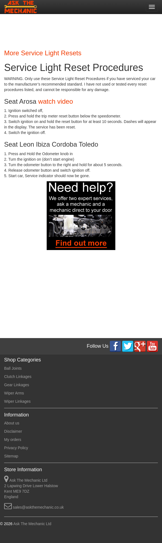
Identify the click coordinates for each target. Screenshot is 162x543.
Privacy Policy (16, 448)
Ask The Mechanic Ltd (31, 524)
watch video (55, 101)
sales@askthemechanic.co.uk (38, 507)
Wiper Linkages (17, 401)
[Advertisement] (79, 30)
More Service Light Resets (42, 53)
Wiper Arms (14, 393)
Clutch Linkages (18, 376)
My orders (12, 439)
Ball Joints (13, 368)
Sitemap (11, 456)
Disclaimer (13, 431)
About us (11, 423)
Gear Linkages (16, 385)
